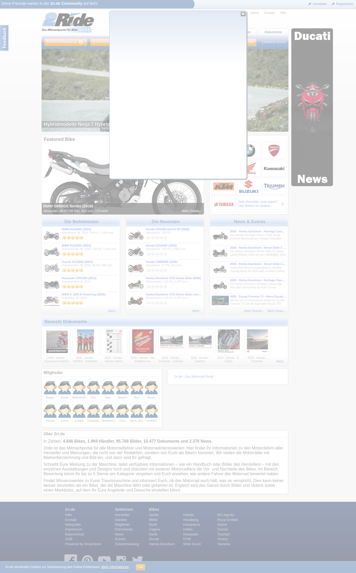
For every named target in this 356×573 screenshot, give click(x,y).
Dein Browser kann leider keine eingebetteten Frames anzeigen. (178, 97)
